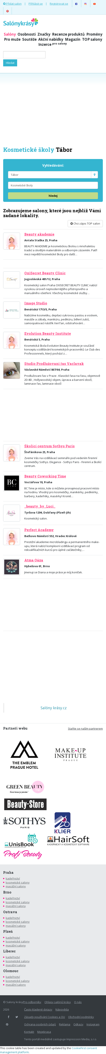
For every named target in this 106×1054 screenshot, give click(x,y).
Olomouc (10, 971)
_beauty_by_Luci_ (39, 506)
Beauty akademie (39, 234)
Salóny (10, 34)
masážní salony (16, 886)
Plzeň (8, 931)
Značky (43, 34)
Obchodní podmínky (81, 1017)
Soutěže (29, 39)
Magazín (72, 39)
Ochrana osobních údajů (40, 1024)
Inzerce (52, 44)
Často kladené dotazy (38, 1009)
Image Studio (35, 303)
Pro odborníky (32, 1002)
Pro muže (12, 39)
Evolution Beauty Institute (47, 333)
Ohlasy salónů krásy (57, 1002)
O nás (78, 1002)
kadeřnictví (13, 878)
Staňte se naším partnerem (85, 728)
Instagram (93, 1024)
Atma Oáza (33, 560)
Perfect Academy (39, 530)
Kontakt (29, 1032)
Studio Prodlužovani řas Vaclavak (54, 364)
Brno (7, 892)
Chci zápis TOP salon (85, 223)
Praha (8, 872)
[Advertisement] (53, 109)
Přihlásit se (36, 4)
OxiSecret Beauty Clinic (45, 273)
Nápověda (62, 1009)
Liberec (9, 951)
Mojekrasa (44, 1032)
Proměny (94, 34)
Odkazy (78, 1024)
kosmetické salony (18, 882)
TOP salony (92, 39)
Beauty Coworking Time (45, 476)
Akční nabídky (50, 39)
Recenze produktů (68, 34)
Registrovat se (59, 4)
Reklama (64, 1024)
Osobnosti (27, 34)
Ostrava (10, 912)
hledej (53, 196)
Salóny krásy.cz (54, 707)
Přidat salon (12, 4)
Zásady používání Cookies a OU (44, 1017)
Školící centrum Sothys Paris (49, 446)
